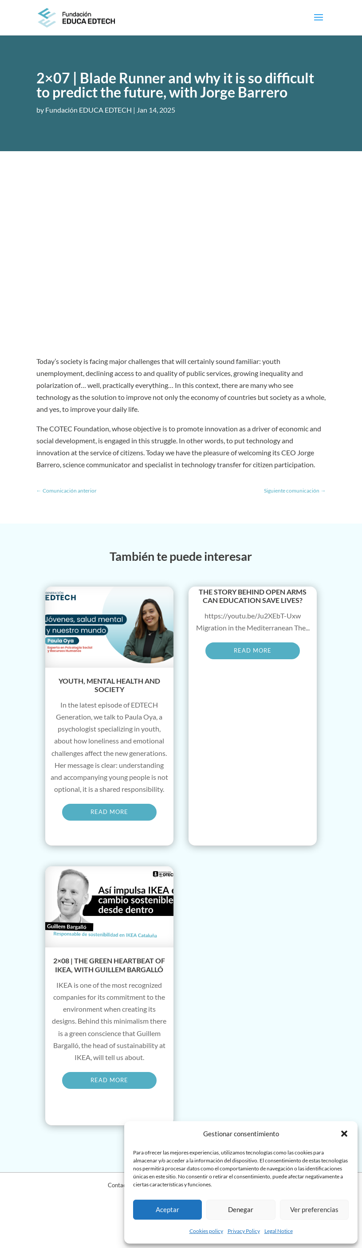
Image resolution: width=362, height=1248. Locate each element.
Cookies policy (206, 1231)
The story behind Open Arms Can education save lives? (253, 595)
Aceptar (167, 1209)
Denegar (240, 1209)
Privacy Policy (244, 1231)
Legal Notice (278, 1231)
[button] (344, 1133)
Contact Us (122, 1185)
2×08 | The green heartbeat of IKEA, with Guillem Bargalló (109, 964)
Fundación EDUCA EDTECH (88, 110)
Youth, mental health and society (109, 685)
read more (109, 811)
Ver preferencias (314, 1209)
